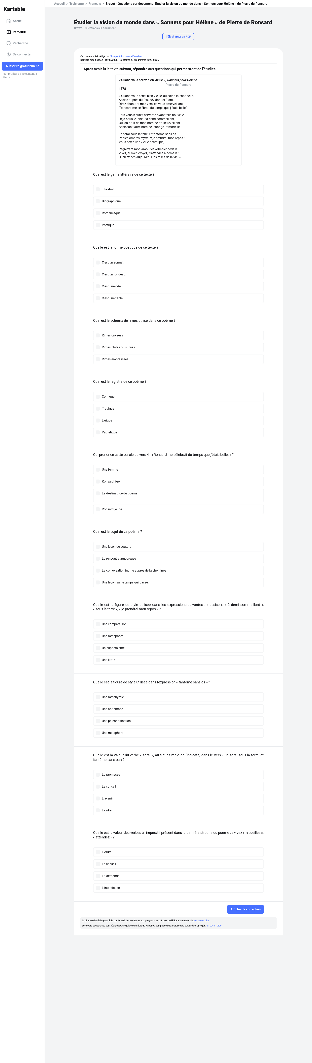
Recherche (17, 43)
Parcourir (16, 32)
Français (95, 4)
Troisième (76, 4)
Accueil (14, 21)
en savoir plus (201, 920)
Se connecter (19, 54)
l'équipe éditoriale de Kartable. (126, 56)
